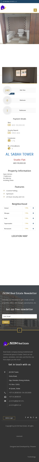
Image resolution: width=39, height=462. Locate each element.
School (6, 208)
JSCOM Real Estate (20, 426)
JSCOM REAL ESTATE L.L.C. (10, 1)
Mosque (6, 213)
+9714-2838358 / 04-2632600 (20, 393)
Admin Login (9, 418)
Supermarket (8, 223)
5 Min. (26, 208)
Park (5, 218)
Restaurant (7, 229)
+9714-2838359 (15, 397)
